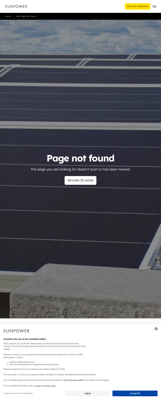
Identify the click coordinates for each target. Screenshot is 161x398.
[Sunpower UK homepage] (16, 6)
